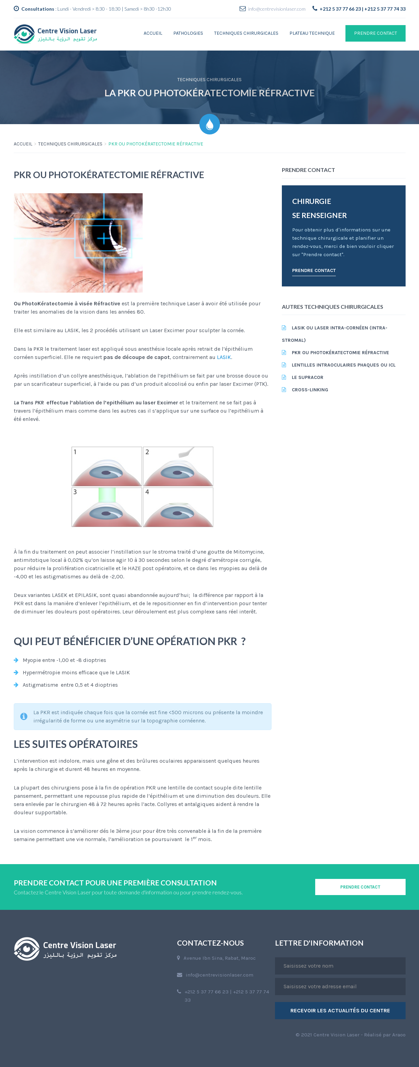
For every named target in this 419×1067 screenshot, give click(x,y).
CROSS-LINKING (310, 390)
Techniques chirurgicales (246, 33)
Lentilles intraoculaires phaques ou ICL (344, 365)
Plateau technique (312, 33)
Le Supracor (307, 377)
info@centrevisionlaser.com (277, 9)
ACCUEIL (23, 144)
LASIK (224, 357)
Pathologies (188, 33)
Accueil (153, 33)
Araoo (399, 1035)
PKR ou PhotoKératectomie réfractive (340, 353)
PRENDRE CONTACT (375, 33)
